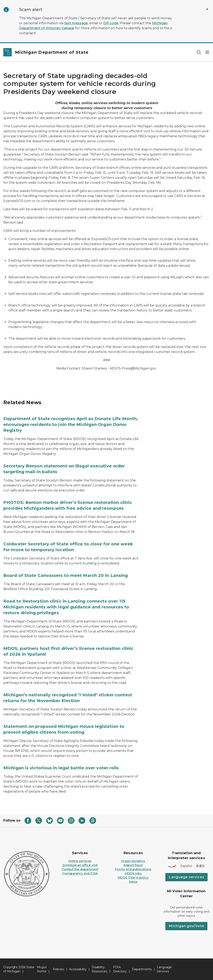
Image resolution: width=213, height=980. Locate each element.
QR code (110, 23)
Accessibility (78, 969)
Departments (142, 969)
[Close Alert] (207, 9)
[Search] (198, 52)
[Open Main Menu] (207, 52)
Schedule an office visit (80, 865)
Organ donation (133, 861)
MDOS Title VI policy (133, 877)
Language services (186, 877)
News (133, 882)
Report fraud (133, 865)
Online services (80, 861)
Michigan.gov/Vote (186, 926)
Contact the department (80, 869)
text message (76, 23)
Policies (58, 969)
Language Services (164, 969)
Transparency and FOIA (80, 873)
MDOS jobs (133, 873)
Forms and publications (133, 869)
